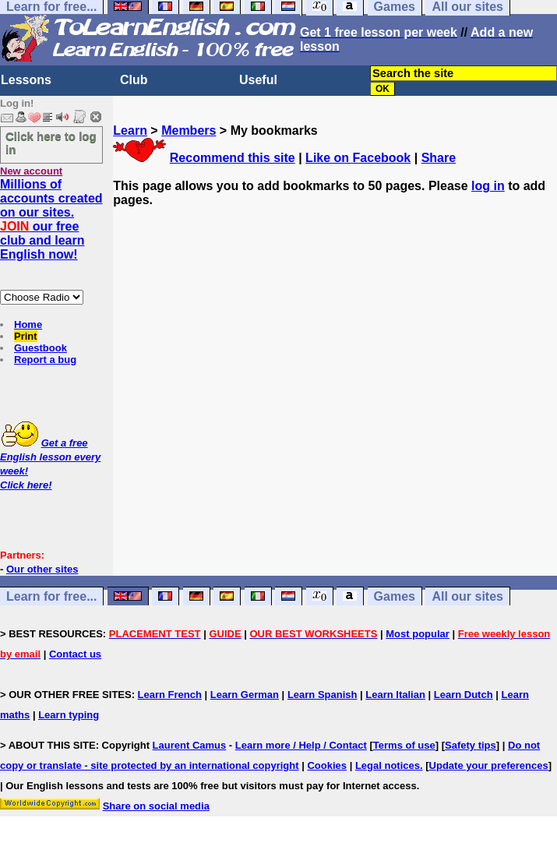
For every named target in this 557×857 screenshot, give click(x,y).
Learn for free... (51, 596)
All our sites (467, 596)
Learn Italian (395, 694)
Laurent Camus (190, 745)
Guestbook (40, 348)
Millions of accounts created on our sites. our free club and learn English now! (51, 219)
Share (438, 157)
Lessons (26, 79)
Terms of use (404, 745)
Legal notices (387, 765)
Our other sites (42, 569)
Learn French (170, 694)
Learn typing (68, 715)
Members (188, 130)
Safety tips (470, 745)
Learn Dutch (463, 694)
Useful (258, 79)
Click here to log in (51, 142)
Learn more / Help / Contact (301, 745)
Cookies (327, 765)
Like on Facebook (358, 157)
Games (394, 596)
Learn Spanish (322, 694)
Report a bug (45, 359)
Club (134, 79)
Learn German (244, 694)
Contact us (75, 654)
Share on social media (156, 806)
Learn (130, 130)
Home (28, 324)
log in (488, 185)
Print (25, 336)
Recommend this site (232, 157)
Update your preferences (488, 765)
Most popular (417, 634)
